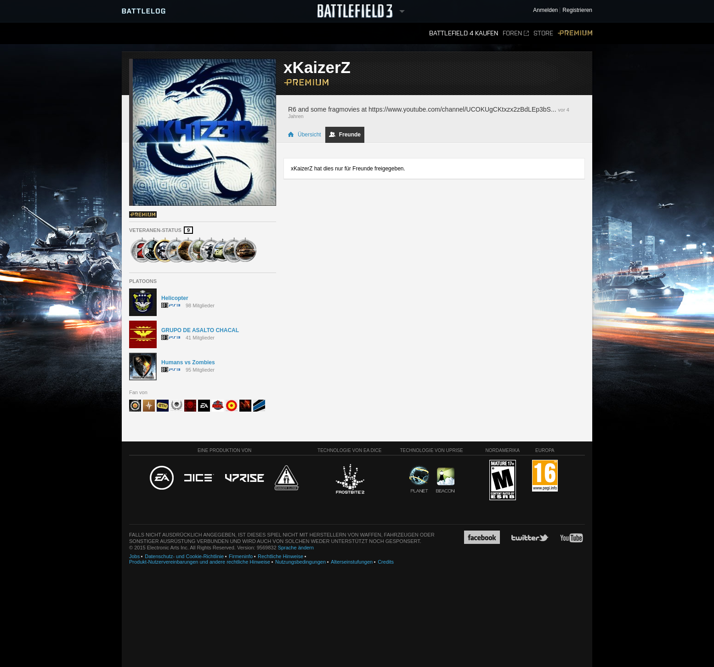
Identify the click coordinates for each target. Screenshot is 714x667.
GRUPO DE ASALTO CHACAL (200, 330)
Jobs (134, 556)
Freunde (345, 134)
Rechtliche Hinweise (280, 556)
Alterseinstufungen (352, 562)
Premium (575, 33)
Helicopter (174, 298)
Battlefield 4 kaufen (463, 33)
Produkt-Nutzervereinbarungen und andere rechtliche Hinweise (199, 562)
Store (543, 33)
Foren (516, 33)
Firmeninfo (241, 556)
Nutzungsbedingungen (300, 562)
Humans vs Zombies (188, 362)
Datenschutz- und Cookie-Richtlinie (184, 556)
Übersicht (304, 134)
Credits (386, 562)
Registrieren (577, 10)
